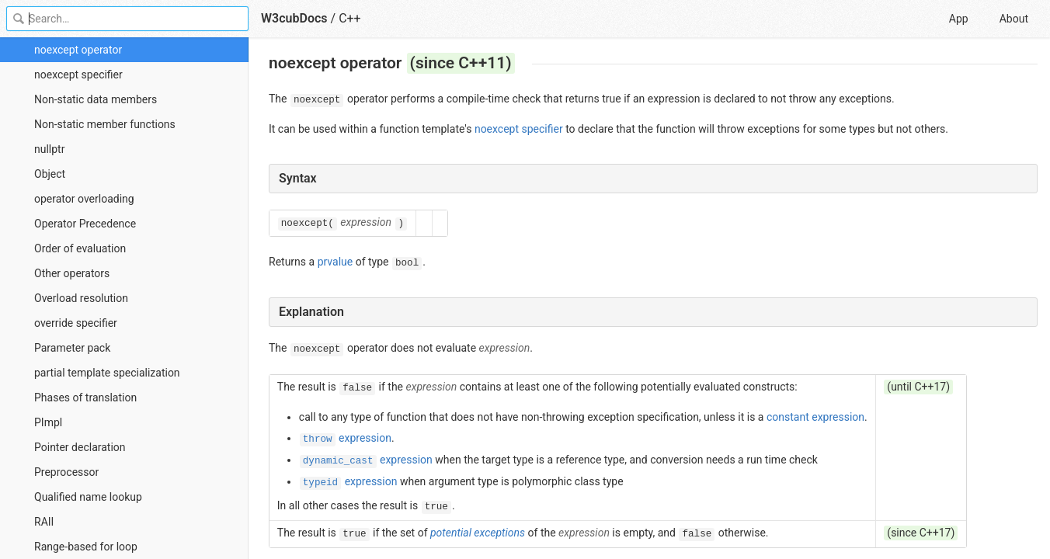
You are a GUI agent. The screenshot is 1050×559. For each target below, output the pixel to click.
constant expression (815, 417)
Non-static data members (95, 99)
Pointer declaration (80, 447)
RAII (44, 522)
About (1014, 18)
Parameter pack (72, 348)
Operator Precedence (85, 223)
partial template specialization (107, 372)
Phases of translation (85, 397)
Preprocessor (66, 472)
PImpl (48, 422)
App (958, 18)
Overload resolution (81, 298)
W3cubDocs (294, 18)
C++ (350, 18)
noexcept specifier (78, 74)
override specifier (75, 323)
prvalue (335, 261)
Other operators (72, 273)
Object (49, 174)
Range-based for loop (85, 546)
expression (345, 438)
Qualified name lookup (88, 497)
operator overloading (84, 199)
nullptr (49, 149)
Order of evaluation (80, 248)
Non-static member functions (105, 124)
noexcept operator (78, 49)
